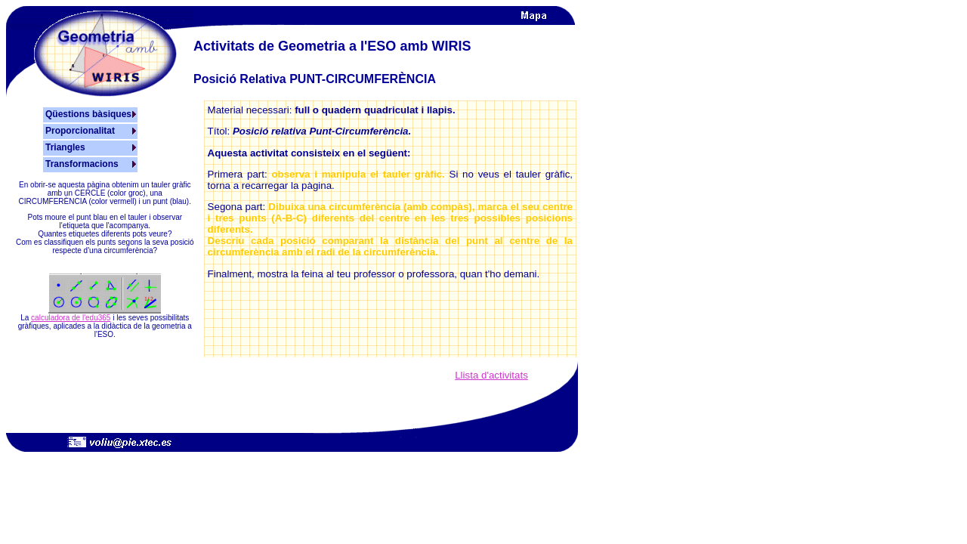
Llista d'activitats (491, 375)
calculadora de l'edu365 (70, 318)
